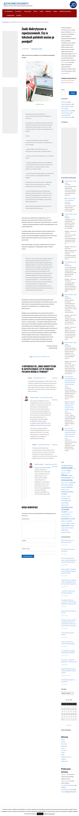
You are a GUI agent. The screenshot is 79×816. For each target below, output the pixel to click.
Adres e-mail (26, 548)
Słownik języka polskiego (67, 789)
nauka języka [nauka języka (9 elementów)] (63, 496)
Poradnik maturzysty (66, 113)
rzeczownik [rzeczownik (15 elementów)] (69, 521)
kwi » (70, 725)
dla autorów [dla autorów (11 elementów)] (63, 472)
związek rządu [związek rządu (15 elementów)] (64, 530)
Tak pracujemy (64, 115)
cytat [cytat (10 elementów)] (74, 468)
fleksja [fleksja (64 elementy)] (64, 475)
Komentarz (26, 519)
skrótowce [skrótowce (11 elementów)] (63, 523)
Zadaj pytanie (10, 15)
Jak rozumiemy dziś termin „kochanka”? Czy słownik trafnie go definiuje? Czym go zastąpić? (68, 601)
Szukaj (62, 89)
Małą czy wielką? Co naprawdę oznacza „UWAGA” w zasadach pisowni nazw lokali (68, 571)
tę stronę (73, 32)
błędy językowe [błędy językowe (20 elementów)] (68, 465)
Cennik (41, 11)
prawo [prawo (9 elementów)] (70, 516)
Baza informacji (64, 102)
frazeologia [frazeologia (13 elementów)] (70, 475)
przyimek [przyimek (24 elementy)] (72, 519)
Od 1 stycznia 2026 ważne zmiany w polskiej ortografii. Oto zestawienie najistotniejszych (69, 560)
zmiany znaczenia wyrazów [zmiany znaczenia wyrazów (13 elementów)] (67, 527)
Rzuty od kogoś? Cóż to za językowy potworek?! (70, 200)
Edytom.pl (63, 774)
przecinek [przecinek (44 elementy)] (65, 518)
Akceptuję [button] (40, 813)
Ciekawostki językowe (66, 104)
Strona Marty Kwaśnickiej (67, 785)
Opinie (55, 11)
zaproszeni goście (65, 73)
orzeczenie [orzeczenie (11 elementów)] (70, 511)
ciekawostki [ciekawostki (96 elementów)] (67, 468)
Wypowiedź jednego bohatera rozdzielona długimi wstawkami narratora (68, 670)
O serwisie (18, 11)
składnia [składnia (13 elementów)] (68, 523)
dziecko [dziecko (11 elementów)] (68, 472)
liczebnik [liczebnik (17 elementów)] (71, 485)
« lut (67, 725)
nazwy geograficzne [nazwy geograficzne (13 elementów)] (65, 498)
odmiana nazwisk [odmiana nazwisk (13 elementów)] (65, 505)
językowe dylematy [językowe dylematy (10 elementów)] (65, 482)
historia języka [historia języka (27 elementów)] (66, 477)
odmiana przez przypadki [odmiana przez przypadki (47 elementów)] (67, 508)
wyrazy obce (38, 356)
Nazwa (24, 540)
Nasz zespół (27, 11)
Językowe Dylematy (16, 3)
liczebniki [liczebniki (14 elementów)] (63, 487)
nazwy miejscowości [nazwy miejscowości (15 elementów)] (66, 500)
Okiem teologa (64, 781)
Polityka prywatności (65, 11)
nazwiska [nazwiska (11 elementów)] (69, 496)
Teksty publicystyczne (66, 117)
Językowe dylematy (65, 106)
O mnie (63, 748)
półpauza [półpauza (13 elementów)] (63, 521)
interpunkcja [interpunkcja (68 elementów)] (67, 480)
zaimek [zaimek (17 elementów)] (72, 525)
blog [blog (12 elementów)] (62, 465)
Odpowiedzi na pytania (36, 48)
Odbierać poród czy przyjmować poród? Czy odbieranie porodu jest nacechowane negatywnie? (68, 581)
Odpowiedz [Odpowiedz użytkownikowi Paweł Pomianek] (54, 399)
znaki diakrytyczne (45, 356)
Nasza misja (64, 746)
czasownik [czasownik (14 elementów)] (63, 470)
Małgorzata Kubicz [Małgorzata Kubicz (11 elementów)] (65, 489)
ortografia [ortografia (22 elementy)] (64, 512)
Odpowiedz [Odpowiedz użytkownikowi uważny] (54, 378)
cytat (33, 356)
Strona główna (9, 11)
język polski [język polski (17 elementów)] (72, 482)
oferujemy (74, 53)
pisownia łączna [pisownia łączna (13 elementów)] (64, 516)
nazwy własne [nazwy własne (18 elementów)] (65, 502)
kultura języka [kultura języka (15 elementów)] (64, 485)
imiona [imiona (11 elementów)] (72, 477)
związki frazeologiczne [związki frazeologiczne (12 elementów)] (66, 532)
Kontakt (19, 15)
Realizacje (48, 11)
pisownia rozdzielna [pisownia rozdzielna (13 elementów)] (65, 514)
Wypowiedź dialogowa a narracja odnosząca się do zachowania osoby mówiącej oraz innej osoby (70, 382)
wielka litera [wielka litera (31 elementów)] (65, 525)
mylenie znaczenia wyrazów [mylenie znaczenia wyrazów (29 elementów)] (67, 493)
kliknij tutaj (63, 82)
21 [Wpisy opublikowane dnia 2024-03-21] (71, 714)
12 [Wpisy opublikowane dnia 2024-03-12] (66, 711)
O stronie (63, 108)
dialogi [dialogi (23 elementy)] (69, 470)
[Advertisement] (10, 54)
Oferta (35, 11)
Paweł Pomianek (34, 397)
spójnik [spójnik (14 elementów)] (72, 523)
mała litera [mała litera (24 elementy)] (69, 487)
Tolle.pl (63, 791)
